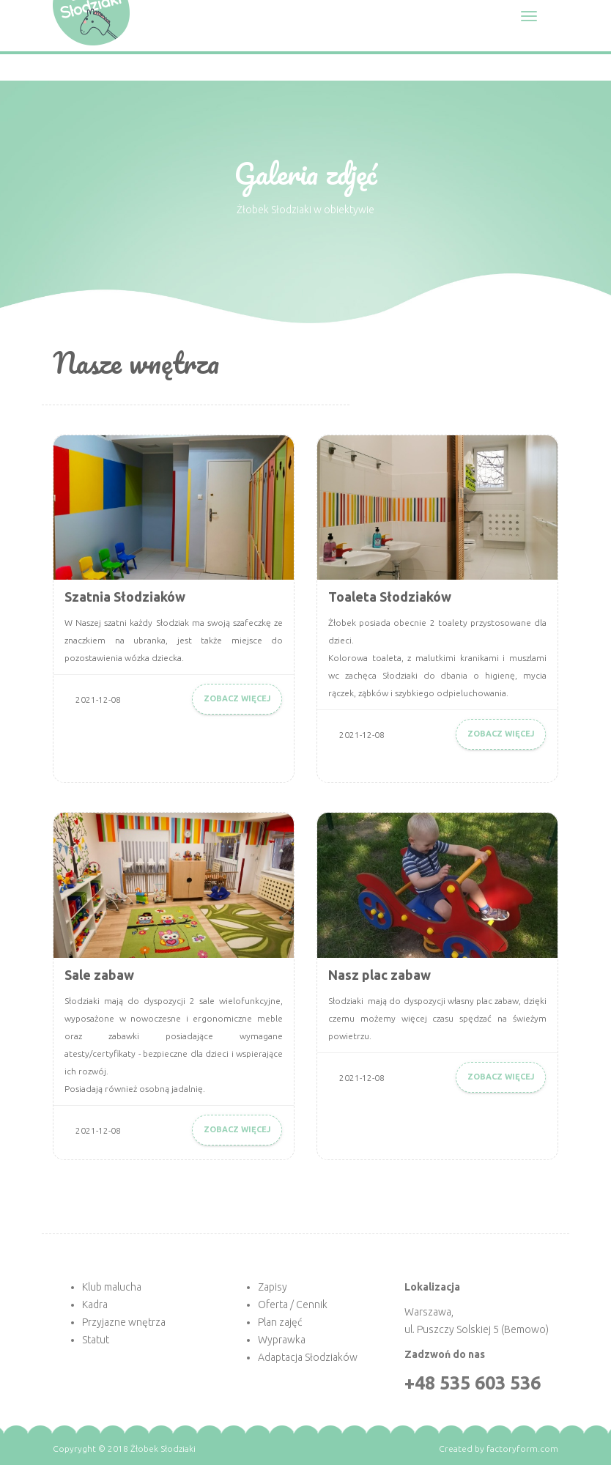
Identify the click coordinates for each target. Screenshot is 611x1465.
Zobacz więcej (237, 698)
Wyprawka (282, 1340)
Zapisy (272, 1287)
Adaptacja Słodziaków (308, 1357)
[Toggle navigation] (529, 16)
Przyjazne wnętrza (124, 1322)
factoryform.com (522, 1448)
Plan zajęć (280, 1322)
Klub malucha (111, 1287)
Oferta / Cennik (292, 1304)
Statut (95, 1340)
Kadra (95, 1304)
